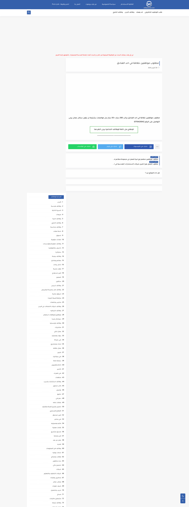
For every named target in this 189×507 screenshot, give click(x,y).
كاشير (59, 235)
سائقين (58, 147)
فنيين (59, 218)
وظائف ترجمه (56, 369)
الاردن (59, 68)
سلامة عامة (57, 227)
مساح (59, 360)
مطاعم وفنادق (56, 126)
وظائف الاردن (129, 13)
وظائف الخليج (118, 13)
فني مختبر (57, 285)
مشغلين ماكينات (55, 364)
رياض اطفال (57, 390)
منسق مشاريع (56, 298)
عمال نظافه (57, 214)
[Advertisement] (94, 35)
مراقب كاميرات (56, 440)
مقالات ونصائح (56, 323)
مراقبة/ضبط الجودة (54, 164)
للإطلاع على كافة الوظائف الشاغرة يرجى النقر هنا (115, 130)
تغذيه (59, 310)
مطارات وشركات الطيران (52, 410)
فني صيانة (57, 206)
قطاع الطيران (56, 394)
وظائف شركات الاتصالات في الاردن (49, 172)
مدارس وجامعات (55, 168)
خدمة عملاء (57, 97)
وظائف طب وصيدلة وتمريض (51, 156)
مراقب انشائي (56, 381)
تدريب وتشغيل (56, 356)
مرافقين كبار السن (55, 435)
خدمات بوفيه (57, 319)
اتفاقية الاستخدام (127, 4)
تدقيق (59, 260)
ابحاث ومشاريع (56, 210)
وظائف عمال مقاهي (54, 448)
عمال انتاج (57, 197)
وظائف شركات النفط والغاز (52, 444)
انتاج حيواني (57, 423)
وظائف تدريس (56, 151)
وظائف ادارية (57, 85)
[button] (139, 147)
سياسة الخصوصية (109, 4)
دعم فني (58, 264)
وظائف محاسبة (55, 93)
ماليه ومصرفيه (56, 289)
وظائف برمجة (56, 122)
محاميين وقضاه (55, 344)
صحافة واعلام (56, 415)
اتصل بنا (77, 4)
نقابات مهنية (57, 293)
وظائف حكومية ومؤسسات (52, 110)
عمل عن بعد (57, 306)
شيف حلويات (56, 352)
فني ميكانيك (57, 222)
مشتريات (58, 193)
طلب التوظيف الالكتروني (153, 13)
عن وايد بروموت (91, 4)
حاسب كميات (56, 385)
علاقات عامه (57, 268)
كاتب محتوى (57, 252)
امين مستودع (56, 139)
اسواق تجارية (56, 160)
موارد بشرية (57, 135)
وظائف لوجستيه (55, 189)
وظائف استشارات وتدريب (52, 248)
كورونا (59, 431)
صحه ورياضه (56, 377)
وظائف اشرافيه (56, 177)
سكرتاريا (58, 118)
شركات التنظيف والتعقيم (52, 339)
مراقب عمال (57, 348)
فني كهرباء (57, 239)
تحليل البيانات (56, 373)
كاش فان (58, 398)
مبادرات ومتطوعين (54, 419)
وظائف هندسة (56, 72)
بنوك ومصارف (56, 202)
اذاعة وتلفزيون (56, 231)
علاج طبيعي (57, 402)
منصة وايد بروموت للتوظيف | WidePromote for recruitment (124, 504)
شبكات (58, 335)
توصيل (58, 256)
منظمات (58, 243)
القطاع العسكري (55, 277)
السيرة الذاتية (56, 76)
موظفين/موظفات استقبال (52, 181)
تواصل (59, 427)
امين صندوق (57, 281)
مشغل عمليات (56, 406)
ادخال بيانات (57, 131)
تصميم (58, 143)
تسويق (58, 101)
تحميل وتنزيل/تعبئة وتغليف (51, 273)
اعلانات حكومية (56, 106)
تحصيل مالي (57, 331)
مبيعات (58, 80)
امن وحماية (57, 302)
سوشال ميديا (56, 185)
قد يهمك (139, 13)
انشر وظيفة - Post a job (60, 4)
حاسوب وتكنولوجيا (55, 114)
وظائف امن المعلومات (53, 314)
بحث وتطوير (57, 327)
